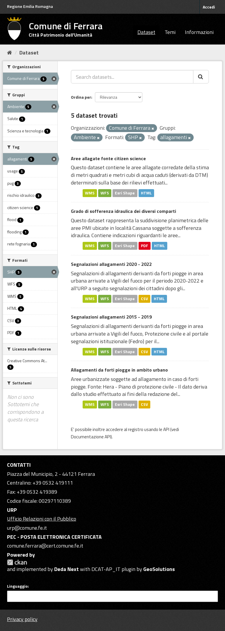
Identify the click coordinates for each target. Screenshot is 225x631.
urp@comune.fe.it (27, 528)
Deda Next (66, 569)
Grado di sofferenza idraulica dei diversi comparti (123, 211)
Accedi (209, 7)
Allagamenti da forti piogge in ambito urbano (119, 369)
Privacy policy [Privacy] (22, 619)
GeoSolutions (159, 569)
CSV (144, 299)
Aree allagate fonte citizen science (108, 158)
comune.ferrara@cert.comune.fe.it (45, 546)
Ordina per (81, 97)
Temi (170, 32)
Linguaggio (17, 586)
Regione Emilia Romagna (30, 6)
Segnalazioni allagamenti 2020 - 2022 (111, 264)
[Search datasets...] (132, 76)
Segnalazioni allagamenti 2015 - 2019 (111, 316)
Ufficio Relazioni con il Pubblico (41, 519)
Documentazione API (91, 436)
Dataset (146, 32)
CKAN (17, 562)
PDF (144, 246)
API (166, 429)
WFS (104, 193)
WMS (90, 193)
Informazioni (199, 32)
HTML (146, 193)
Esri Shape (125, 193)
